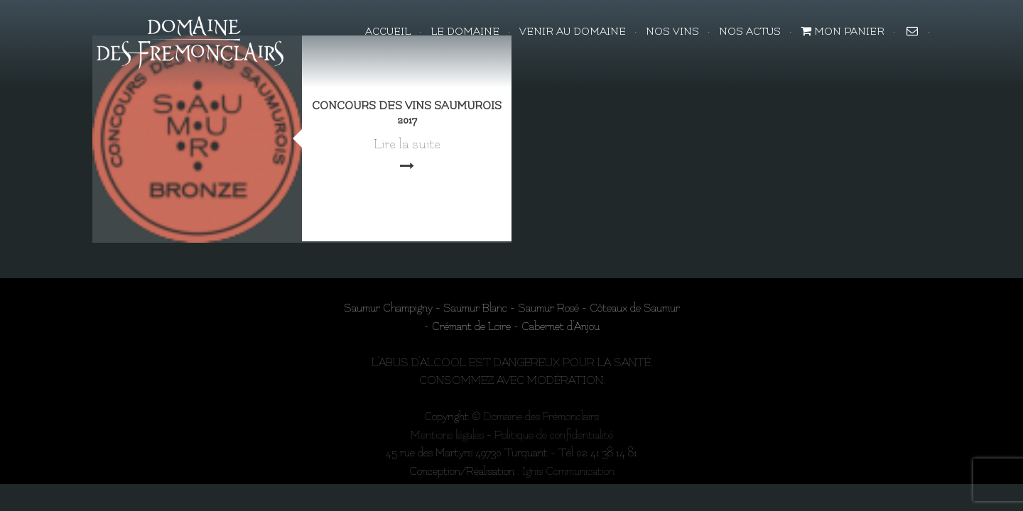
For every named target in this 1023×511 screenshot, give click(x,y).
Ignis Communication (568, 471)
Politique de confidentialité (553, 435)
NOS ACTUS (750, 32)
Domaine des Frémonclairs (541, 416)
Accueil (388, 32)
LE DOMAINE (465, 32)
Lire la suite (407, 144)
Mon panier (842, 31)
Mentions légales (447, 435)
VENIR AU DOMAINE (572, 32)
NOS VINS (672, 32)
